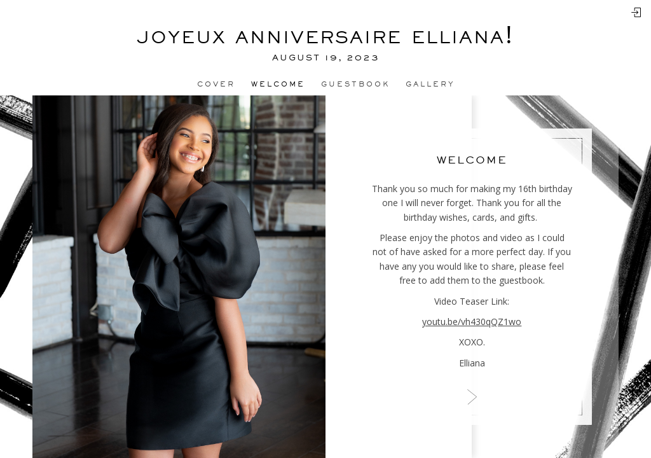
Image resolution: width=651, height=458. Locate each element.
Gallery (430, 84)
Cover (216, 84)
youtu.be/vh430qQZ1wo (471, 322)
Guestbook (355, 84)
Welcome (278, 84)
